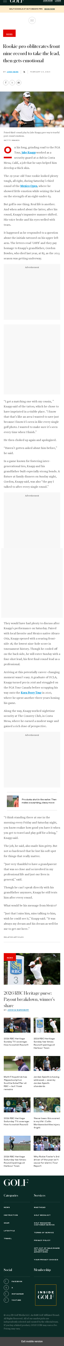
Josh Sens (12, 72)
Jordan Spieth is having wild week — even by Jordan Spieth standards (46, 1081)
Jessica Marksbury (18, 1010)
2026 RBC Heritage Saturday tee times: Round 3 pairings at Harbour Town (15, 1161)
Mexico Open (28, 186)
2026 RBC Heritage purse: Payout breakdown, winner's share (29, 999)
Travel (8, 1238)
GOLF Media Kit (42, 1215)
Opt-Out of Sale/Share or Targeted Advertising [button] (47, 1250)
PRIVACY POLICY (42, 1240)
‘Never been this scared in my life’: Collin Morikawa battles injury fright (47, 1123)
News (10, 958)
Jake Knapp (29, 152)
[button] (12, 82)
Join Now (48, 1)
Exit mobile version (32, 1341)
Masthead (39, 1207)
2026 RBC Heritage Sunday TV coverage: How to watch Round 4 (16, 1042)
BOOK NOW (49, 9)
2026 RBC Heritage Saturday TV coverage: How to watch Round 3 (16, 1121)
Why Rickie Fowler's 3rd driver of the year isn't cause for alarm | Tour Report (46, 1161)
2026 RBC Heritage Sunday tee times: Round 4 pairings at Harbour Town (44, 1043)
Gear (6, 1223)
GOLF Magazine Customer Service (44, 1224)
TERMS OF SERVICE (44, 1232)
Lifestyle (9, 1231)
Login (58, 1)
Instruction (11, 1215)
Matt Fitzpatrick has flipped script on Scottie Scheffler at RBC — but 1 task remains (15, 1083)
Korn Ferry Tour (31, 692)
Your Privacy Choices (46, 1260)
